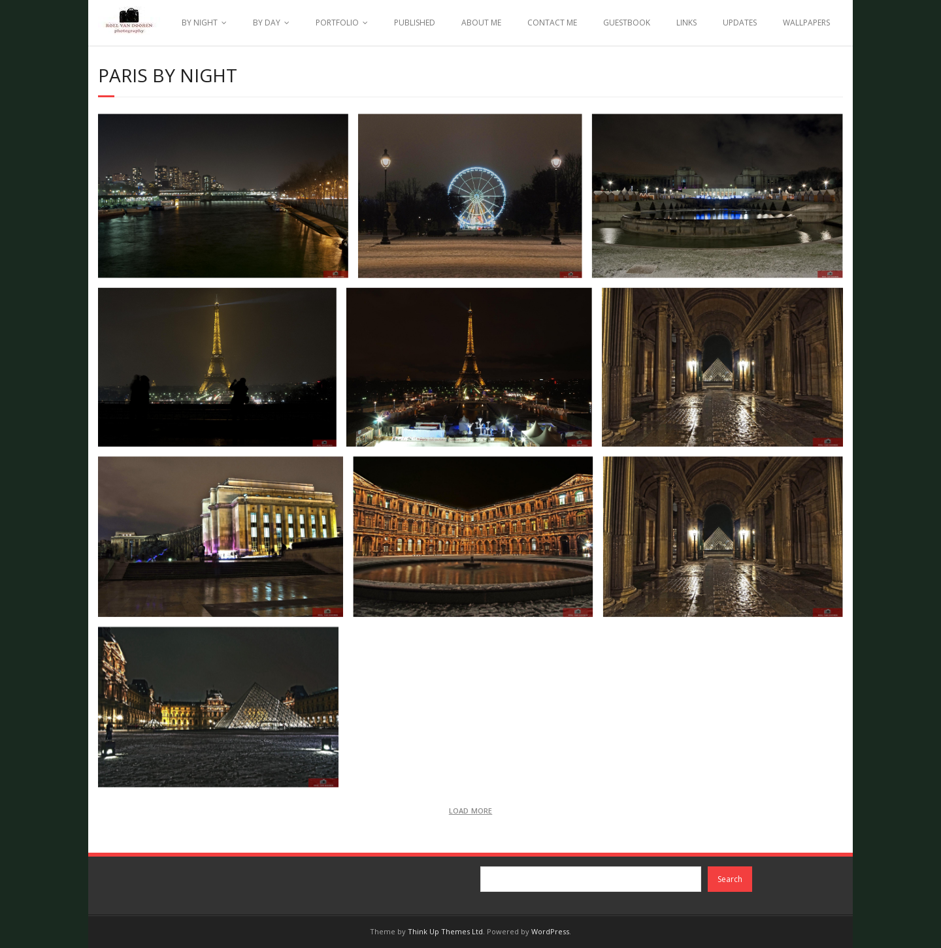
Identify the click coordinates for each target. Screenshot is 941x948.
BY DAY (266, 22)
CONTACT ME (552, 22)
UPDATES (740, 22)
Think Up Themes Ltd (445, 931)
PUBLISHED (414, 22)
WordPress (550, 931)
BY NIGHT (200, 22)
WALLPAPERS (806, 22)
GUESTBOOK (626, 22)
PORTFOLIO (337, 22)
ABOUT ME (481, 22)
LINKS (686, 22)
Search (730, 879)
